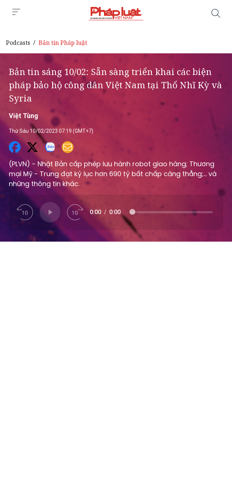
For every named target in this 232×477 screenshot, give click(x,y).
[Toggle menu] (16, 12)
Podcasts (18, 43)
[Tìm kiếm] (215, 13)
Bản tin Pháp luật (63, 43)
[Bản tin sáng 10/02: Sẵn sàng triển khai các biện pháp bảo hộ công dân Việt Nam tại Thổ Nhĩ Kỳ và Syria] (116, 13)
